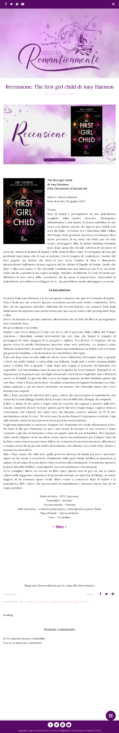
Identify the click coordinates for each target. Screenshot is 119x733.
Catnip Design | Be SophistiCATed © (85, 730)
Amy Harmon (28, 601)
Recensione (81, 601)
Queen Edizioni (62, 601)
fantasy (43, 601)
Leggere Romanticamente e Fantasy (42, 730)
